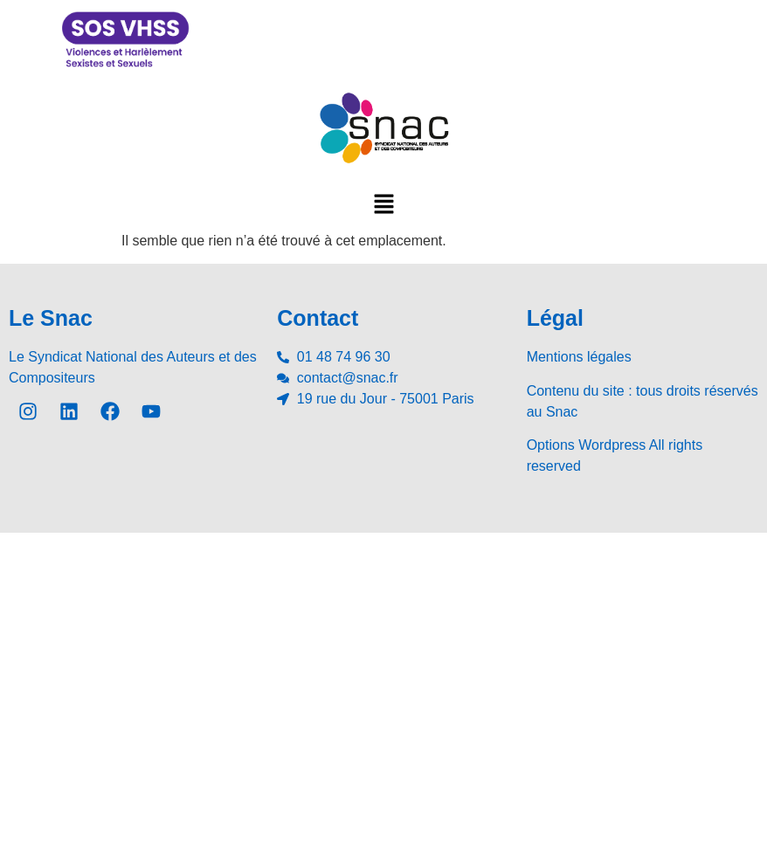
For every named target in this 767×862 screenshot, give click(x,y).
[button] (383, 203)
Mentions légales (579, 356)
